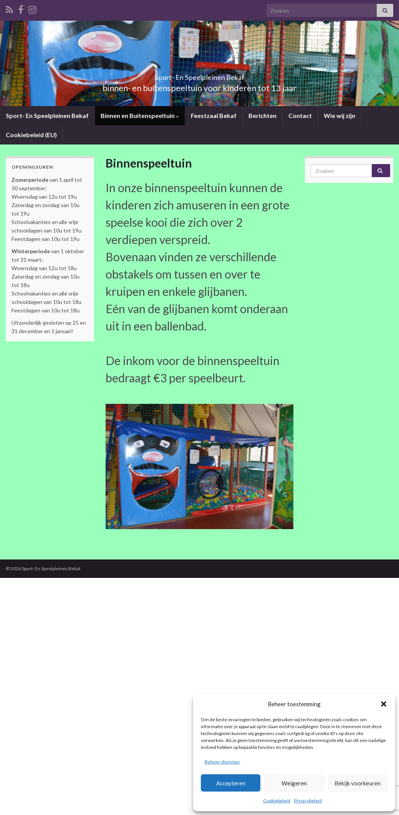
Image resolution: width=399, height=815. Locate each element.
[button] (383, 704)
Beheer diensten (222, 762)
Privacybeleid (308, 800)
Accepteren (230, 783)
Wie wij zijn (337, 115)
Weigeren (294, 783)
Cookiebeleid (276, 800)
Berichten (261, 115)
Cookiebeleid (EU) (31, 134)
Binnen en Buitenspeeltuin (139, 115)
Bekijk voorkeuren (357, 783)
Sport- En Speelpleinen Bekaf (199, 75)
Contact (298, 115)
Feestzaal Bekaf (212, 115)
